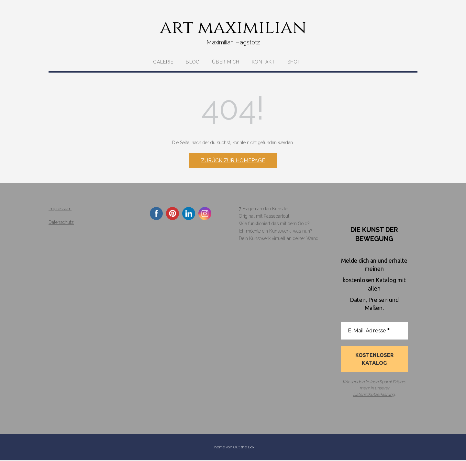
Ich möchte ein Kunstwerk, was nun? (275, 231)
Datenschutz (61, 222)
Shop (294, 61)
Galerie (163, 61)
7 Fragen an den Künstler (264, 208)
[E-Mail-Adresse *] (374, 331)
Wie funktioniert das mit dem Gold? (274, 223)
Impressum (60, 208)
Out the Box (243, 447)
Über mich (225, 61)
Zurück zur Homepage (233, 160)
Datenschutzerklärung (374, 394)
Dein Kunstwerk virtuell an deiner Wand (278, 238)
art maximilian (233, 27)
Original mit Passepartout (264, 216)
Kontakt (263, 61)
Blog (193, 61)
